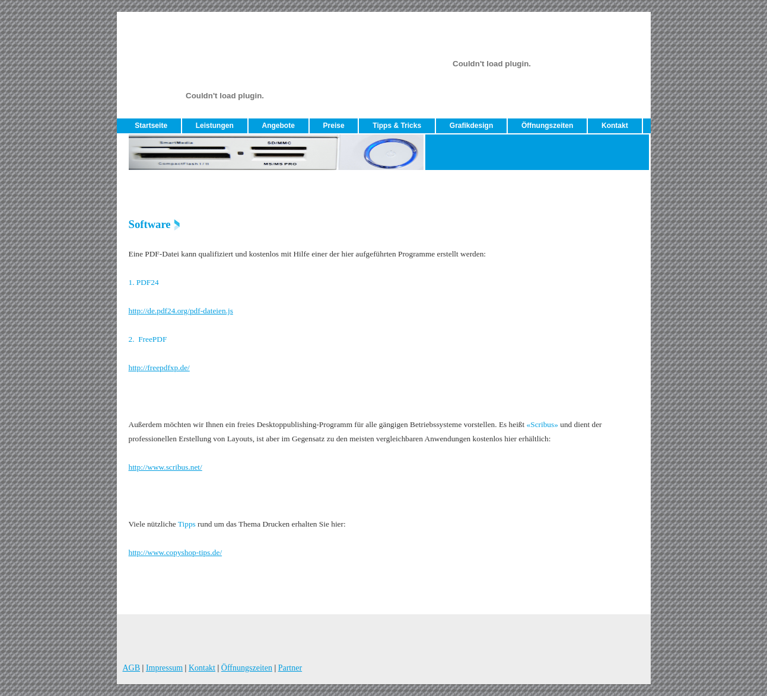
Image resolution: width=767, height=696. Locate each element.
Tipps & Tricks (397, 125)
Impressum (164, 667)
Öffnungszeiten (547, 125)
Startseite (151, 125)
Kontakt (614, 125)
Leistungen (215, 125)
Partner (290, 667)
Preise (334, 125)
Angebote (278, 125)
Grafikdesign (471, 125)
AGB (132, 667)
